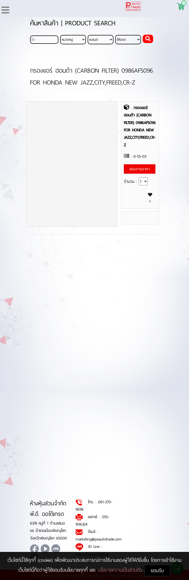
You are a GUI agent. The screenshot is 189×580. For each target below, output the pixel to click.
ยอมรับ (157, 570)
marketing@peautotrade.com (99, 539)
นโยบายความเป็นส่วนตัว (121, 570)
